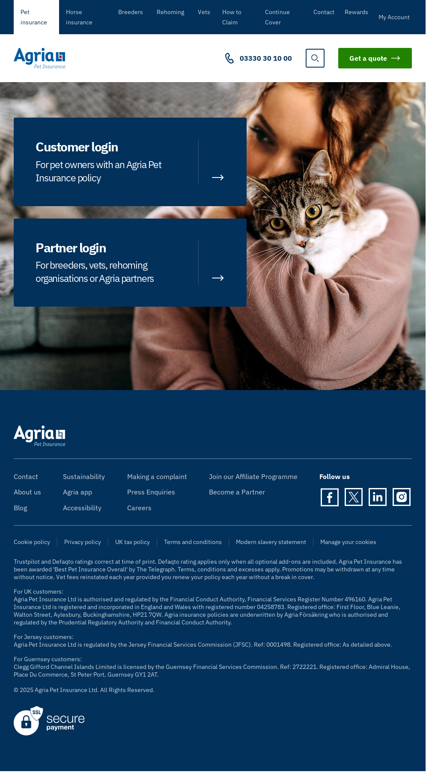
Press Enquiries (151, 492)
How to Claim (231, 17)
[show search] (315, 58)
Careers (139, 507)
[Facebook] (329, 497)
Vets (204, 12)
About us (27, 492)
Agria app (77, 492)
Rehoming (170, 12)
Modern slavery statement (271, 542)
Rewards (356, 12)
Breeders (130, 12)
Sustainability (84, 476)
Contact (323, 12)
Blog (20, 507)
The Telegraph (156, 569)
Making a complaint (157, 476)
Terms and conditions (193, 542)
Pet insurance (34, 17)
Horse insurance (79, 17)
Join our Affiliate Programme (253, 476)
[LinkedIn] (377, 497)
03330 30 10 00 (266, 58)
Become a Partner (237, 492)
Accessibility (82, 507)
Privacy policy (82, 542)
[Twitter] (353, 497)
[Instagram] (401, 497)
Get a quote (375, 58)
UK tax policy (132, 542)
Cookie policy (32, 542)
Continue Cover (277, 17)
